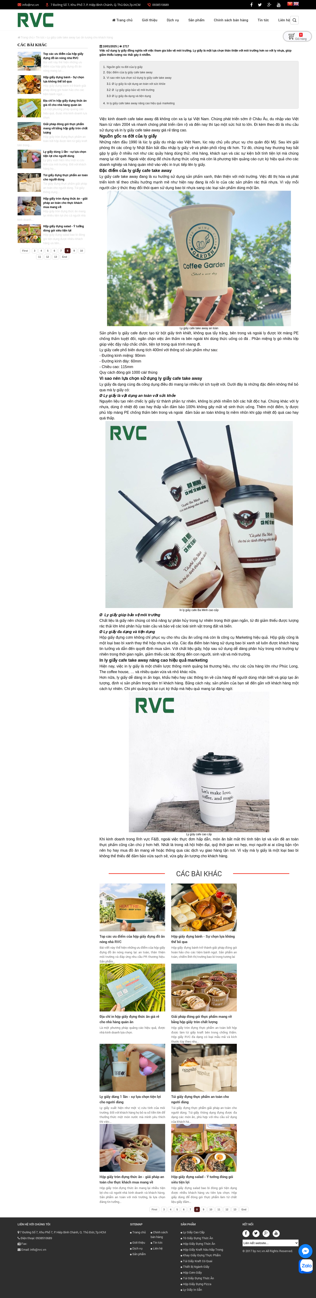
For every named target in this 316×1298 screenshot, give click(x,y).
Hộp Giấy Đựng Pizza (196, 1284)
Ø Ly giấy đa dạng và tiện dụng (131, 96)
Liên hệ (284, 20)
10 (81, 250)
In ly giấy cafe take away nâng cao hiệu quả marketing (141, 103)
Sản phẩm (196, 20)
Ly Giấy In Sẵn (191, 1289)
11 (39, 256)
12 (47, 256)
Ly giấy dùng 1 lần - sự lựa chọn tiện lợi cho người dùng (130, 1099)
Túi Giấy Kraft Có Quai (196, 1261)
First (25, 250)
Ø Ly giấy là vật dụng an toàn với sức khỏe (138, 84)
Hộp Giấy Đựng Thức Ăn (198, 1244)
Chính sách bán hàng (231, 20)
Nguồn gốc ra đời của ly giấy (125, 67)
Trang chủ (122, 20)
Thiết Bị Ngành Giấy (195, 1266)
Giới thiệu (149, 20)
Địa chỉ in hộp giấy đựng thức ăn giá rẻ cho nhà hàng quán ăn (129, 1019)
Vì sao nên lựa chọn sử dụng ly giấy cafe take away (139, 77)
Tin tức (263, 20)
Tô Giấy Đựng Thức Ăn (197, 1238)
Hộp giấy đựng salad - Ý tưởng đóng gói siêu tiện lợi (202, 1179)
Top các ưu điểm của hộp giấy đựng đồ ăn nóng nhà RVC (132, 939)
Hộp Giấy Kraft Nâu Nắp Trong (202, 1249)
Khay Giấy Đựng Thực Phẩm (201, 1255)
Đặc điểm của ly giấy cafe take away (129, 72)
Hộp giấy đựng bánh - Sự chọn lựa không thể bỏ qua (203, 939)
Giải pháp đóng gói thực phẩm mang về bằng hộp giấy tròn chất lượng (65, 128)
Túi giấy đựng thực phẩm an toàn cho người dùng (200, 1099)
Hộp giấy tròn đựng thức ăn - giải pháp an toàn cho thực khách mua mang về (65, 203)
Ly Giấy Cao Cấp (192, 1232)
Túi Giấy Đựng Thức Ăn (197, 1278)
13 (55, 256)
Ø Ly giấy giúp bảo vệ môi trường (133, 90)
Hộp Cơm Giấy (191, 1272)
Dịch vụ (173, 20)
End (64, 256)
